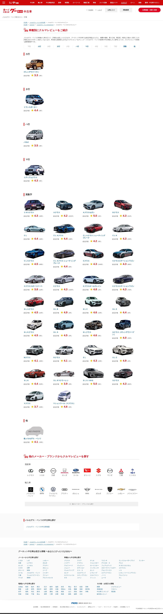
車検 (94, 2)
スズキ (20, 568)
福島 (26, 591)
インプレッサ (94, 568)
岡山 (69, 587)
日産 (19, 563)
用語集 (113, 591)
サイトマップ (107, 607)
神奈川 (39, 589)
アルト (121, 563)
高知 (75, 591)
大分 (81, 594)
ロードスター (94, 565)
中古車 (25, 22)
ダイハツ (21, 570)
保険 (139, 2)
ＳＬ (120, 578)
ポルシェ (46, 568)
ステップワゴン (82, 575)
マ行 (86, 46)
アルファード (68, 565)
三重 (51, 594)
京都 (56, 589)
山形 (26, 589)
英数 (125, 46)
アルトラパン (123, 575)
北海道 (20, 587)
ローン (132, 2)
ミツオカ (30, 565)
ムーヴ (103, 578)
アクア (79, 560)
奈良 (62, 587)
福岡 (75, 594)
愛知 (51, 591)
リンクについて (81, 607)
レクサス (30, 563)
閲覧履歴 (126, 10)
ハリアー (67, 563)
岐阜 (51, 587)
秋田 (26, 587)
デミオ (92, 560)
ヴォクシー (80, 565)
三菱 (19, 575)
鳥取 (62, 591)
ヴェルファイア (69, 570)
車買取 (67, 2)
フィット (93, 578)
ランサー (142, 560)
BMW (28, 578)
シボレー (46, 560)
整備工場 (86, 2)
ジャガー (46, 573)
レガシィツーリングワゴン (127, 573)
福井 (45, 589)
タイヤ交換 (103, 2)
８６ (65, 578)
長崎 (81, 589)
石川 (45, 587)
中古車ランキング (102, 591)
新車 (59, 2)
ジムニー (67, 568)
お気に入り (111, 10)
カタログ (124, 2)
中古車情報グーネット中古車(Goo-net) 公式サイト (149, 608)
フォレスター (94, 563)
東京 (38, 587)
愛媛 (75, 589)
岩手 (19, 591)
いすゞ (29, 560)
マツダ (20, 578)
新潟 (38, 591)
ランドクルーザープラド (127, 560)
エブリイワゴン (106, 573)
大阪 (56, 591)
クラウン (80, 563)
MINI (28, 570)
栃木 (32, 587)
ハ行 (77, 46)
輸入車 (40, 2)
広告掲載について (125, 607)
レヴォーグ (93, 573)
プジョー (46, 575)
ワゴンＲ (104, 560)
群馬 (32, 589)
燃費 (98, 587)
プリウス (67, 560)
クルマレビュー (116, 587)
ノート (103, 575)
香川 (75, 587)
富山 (38, 594)
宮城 (19, 594)
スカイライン (94, 575)
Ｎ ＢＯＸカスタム (125, 565)
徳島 (69, 594)
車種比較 (100, 589)
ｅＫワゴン (122, 568)
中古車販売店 (50, 2)
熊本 (81, 591)
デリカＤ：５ (105, 563)
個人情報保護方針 (45, 607)
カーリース (76, 2)
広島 (69, 589)
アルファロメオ (48, 578)
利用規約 (55, 607)
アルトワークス (106, 570)
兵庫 (56, 594)
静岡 (51, 589)
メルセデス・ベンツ (33, 573)
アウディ (46, 565)
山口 (69, 591)
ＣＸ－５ (80, 570)
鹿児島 (87, 589)
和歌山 (63, 589)
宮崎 (86, 587)
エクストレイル (69, 575)
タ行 (58, 46)
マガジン (114, 589)
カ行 (39, 46)
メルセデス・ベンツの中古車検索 (38, 527)
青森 (19, 589)
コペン (79, 578)
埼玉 (32, 591)
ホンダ (20, 565)
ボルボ (45, 563)
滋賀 (56, 587)
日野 (28, 568)
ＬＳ (120, 570)
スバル (20, 573)
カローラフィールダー (108, 568)
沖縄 (86, 591)
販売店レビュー (102, 594)
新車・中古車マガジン (152, 2)
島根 (62, 594)
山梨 (45, 591)
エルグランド (81, 573)
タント (92, 570)
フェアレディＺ (106, 565)
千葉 (32, 594)
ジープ (45, 570)
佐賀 (81, 587)
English (90, 10)
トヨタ (20, 560)
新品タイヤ (113, 2)
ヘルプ (100, 10)
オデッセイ (80, 568)
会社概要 (35, 607)
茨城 (26, 594)
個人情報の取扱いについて (67, 607)
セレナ (66, 573)
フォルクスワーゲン (33, 575)
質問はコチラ (91, 607)
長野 (45, 594)
